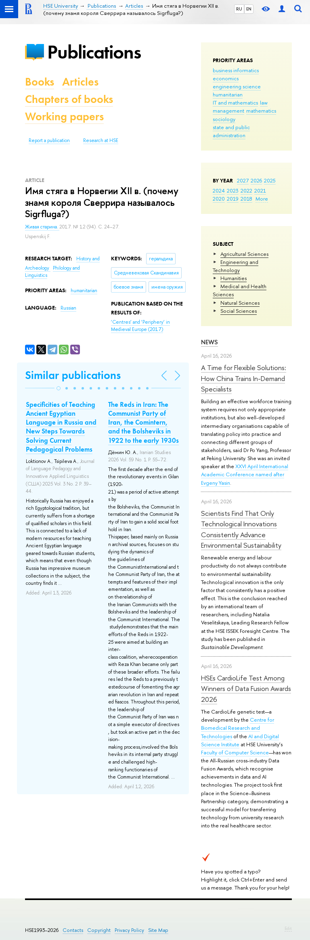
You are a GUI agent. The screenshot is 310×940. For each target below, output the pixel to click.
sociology (224, 119)
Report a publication (49, 140)
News (209, 342)
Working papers (64, 116)
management (228, 110)
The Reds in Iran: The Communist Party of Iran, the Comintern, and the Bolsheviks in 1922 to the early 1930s (143, 422)
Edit (288, 928)
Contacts (73, 930)
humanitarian (228, 94)
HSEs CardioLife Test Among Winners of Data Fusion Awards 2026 (246, 688)
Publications (94, 52)
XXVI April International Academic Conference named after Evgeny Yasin (244, 474)
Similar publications (73, 375)
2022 (246, 190)
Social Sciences (238, 310)
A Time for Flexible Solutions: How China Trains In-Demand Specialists (243, 378)
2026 (256, 180)
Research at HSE (100, 140)
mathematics (261, 110)
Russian (68, 308)
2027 (243, 180)
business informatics (236, 70)
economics (226, 78)
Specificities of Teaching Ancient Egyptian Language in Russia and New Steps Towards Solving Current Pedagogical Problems (61, 426)
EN (248, 9)
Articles (80, 82)
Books (39, 82)
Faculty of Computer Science (235, 752)
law (264, 102)
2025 (270, 180)
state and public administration (231, 131)
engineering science (237, 86)
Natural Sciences (240, 302)
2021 (260, 190)
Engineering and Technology (235, 266)
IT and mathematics (235, 102)
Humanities (233, 278)
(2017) (140, 326)
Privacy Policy (129, 930)
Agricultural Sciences (244, 254)
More (262, 198)
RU (239, 9)
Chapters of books (69, 99)
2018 (246, 198)
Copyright (99, 930)
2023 (233, 190)
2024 (219, 190)
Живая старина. (42, 227)
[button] (58, 388)
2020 (219, 198)
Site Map (158, 930)
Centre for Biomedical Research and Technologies (237, 727)
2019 (233, 198)
